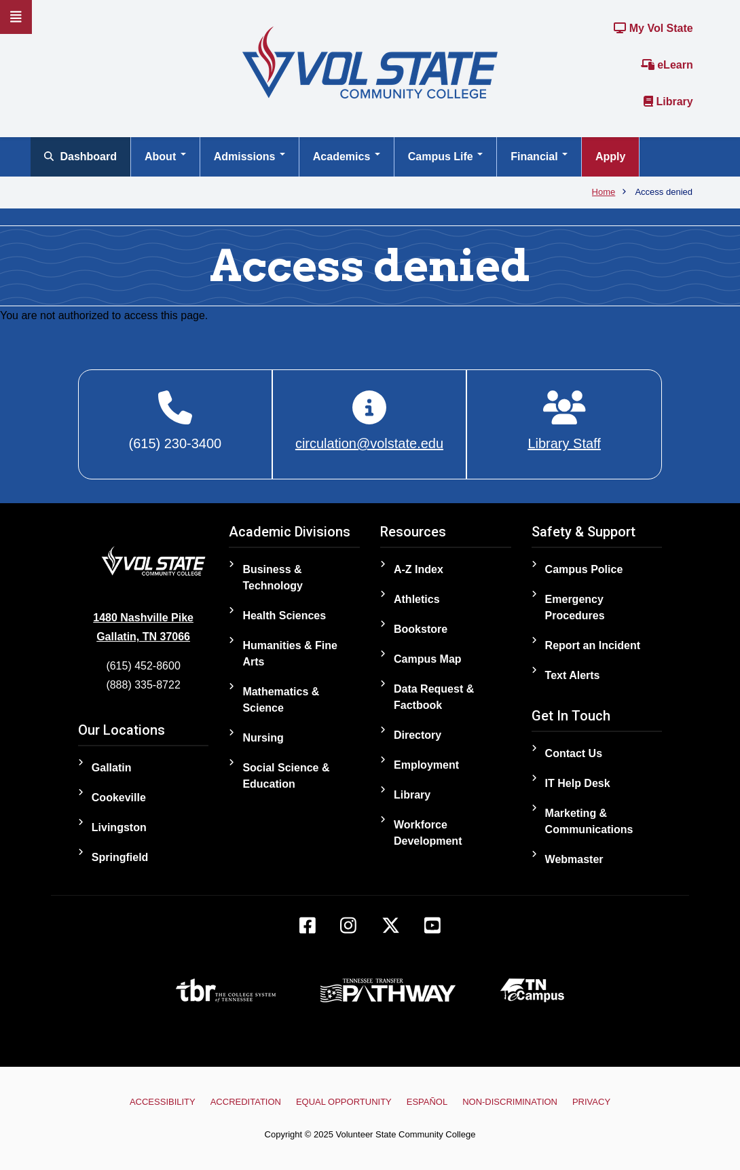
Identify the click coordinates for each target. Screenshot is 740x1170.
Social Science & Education (285, 776)
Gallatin (112, 767)
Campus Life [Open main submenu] (445, 156)
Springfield (120, 857)
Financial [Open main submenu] (539, 156)
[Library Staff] (564, 421)
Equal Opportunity (344, 1101)
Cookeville (119, 797)
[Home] (370, 61)
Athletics (417, 599)
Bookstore (420, 629)
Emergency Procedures (575, 607)
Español (427, 1101)
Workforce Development (428, 833)
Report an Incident (592, 645)
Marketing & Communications (589, 821)
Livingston (119, 827)
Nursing (262, 738)
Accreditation (245, 1101)
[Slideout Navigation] (16, 17)
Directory (417, 735)
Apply (610, 156)
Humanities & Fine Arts (289, 654)
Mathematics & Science (280, 700)
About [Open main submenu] (165, 156)
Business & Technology (272, 577)
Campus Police (584, 569)
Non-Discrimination (509, 1101)
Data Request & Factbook (434, 697)
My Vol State (653, 28)
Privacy (591, 1101)
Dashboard (80, 156)
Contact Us (573, 753)
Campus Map (428, 659)
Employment (426, 765)
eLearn (667, 65)
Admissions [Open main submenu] (249, 156)
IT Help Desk (577, 783)
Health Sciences (284, 615)
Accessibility (163, 1101)
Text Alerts (572, 675)
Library (668, 101)
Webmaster (574, 859)
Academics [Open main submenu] (346, 156)
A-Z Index (418, 569)
